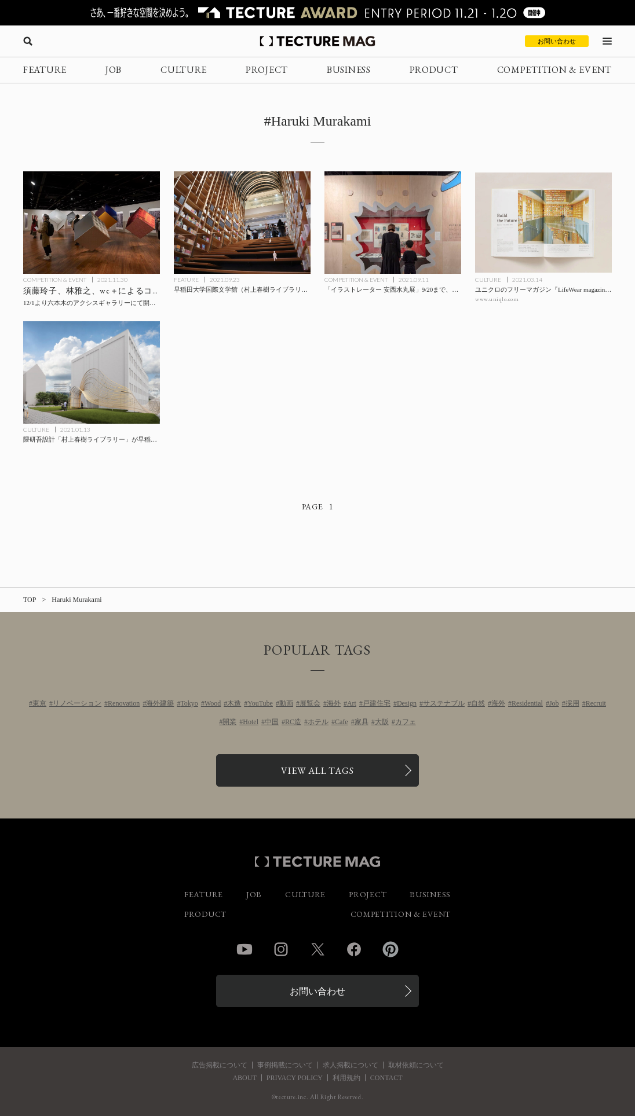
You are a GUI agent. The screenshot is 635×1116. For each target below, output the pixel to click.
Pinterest (390, 949)
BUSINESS (349, 70)
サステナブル (444, 703)
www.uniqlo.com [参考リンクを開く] (497, 299)
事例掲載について (285, 1065)
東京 (39, 703)
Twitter (317, 949)
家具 (361, 721)
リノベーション (77, 703)
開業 (229, 721)
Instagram (281, 949)
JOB (113, 70)
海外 (334, 703)
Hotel (250, 721)
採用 (572, 703)
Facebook (354, 949)
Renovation (124, 703)
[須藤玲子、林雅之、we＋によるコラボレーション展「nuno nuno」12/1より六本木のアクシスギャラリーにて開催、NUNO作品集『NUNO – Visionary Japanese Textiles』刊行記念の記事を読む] (91, 222)
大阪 (382, 721)
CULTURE (183, 70)
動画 (286, 703)
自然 (478, 703)
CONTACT (386, 1077)
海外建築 (160, 703)
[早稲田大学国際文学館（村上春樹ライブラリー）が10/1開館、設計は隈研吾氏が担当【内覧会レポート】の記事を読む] (242, 222)
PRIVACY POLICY (295, 1077)
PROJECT (267, 70)
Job (554, 703)
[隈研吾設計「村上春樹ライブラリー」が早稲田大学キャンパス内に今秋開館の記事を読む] (91, 372)
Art (351, 703)
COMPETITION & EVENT (554, 70)
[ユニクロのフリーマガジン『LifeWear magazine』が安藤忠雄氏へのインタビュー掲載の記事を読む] (543, 222)
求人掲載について (350, 1065)
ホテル (318, 721)
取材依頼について (416, 1065)
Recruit (596, 703)
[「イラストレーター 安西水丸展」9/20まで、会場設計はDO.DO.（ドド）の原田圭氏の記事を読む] (392, 222)
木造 (234, 703)
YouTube (260, 703)
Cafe (341, 721)
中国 (272, 721)
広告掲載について (219, 1065)
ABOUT (244, 1077)
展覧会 (310, 703)
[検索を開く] (27, 41)
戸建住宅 (377, 703)
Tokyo (189, 703)
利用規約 (346, 1077)
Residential (527, 703)
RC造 (293, 721)
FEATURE (45, 70)
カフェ (405, 721)
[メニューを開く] (607, 41)
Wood (213, 703)
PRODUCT (434, 70)
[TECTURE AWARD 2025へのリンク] (317, 12)
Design (407, 703)
